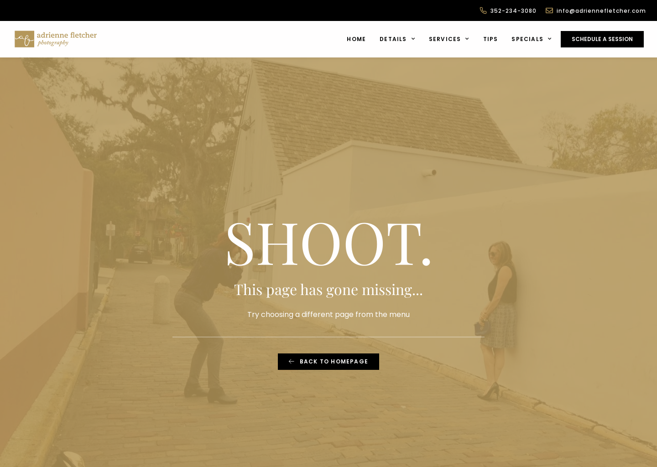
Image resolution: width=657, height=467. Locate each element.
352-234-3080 (513, 11)
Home (356, 39)
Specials (531, 39)
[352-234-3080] (483, 10)
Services (449, 39)
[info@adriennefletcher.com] (549, 10)
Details (397, 39)
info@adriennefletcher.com (601, 11)
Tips (490, 39)
